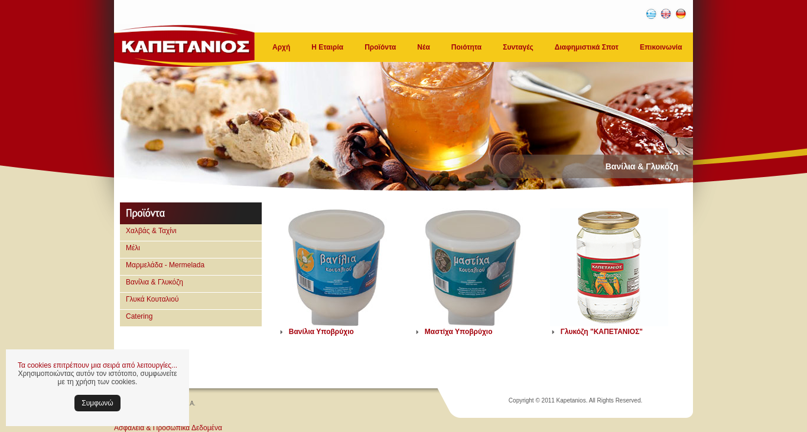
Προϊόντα (380, 47)
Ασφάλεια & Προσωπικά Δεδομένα (168, 428)
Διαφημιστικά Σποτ (587, 47)
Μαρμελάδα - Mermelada (165, 265)
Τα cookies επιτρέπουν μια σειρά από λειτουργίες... (97, 365)
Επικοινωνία (661, 47)
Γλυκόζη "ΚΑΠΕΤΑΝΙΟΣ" (602, 332)
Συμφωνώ (97, 403)
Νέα (423, 47)
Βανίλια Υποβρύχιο (321, 332)
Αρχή (281, 47)
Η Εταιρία (327, 47)
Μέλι (133, 248)
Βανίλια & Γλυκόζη (154, 282)
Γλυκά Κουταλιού (152, 299)
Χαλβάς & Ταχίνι (151, 231)
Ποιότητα (466, 47)
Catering (139, 316)
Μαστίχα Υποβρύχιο (459, 332)
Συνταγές (518, 47)
